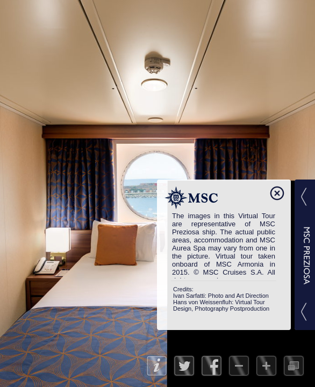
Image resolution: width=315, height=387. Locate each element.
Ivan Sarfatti (189, 295)
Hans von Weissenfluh (202, 302)
